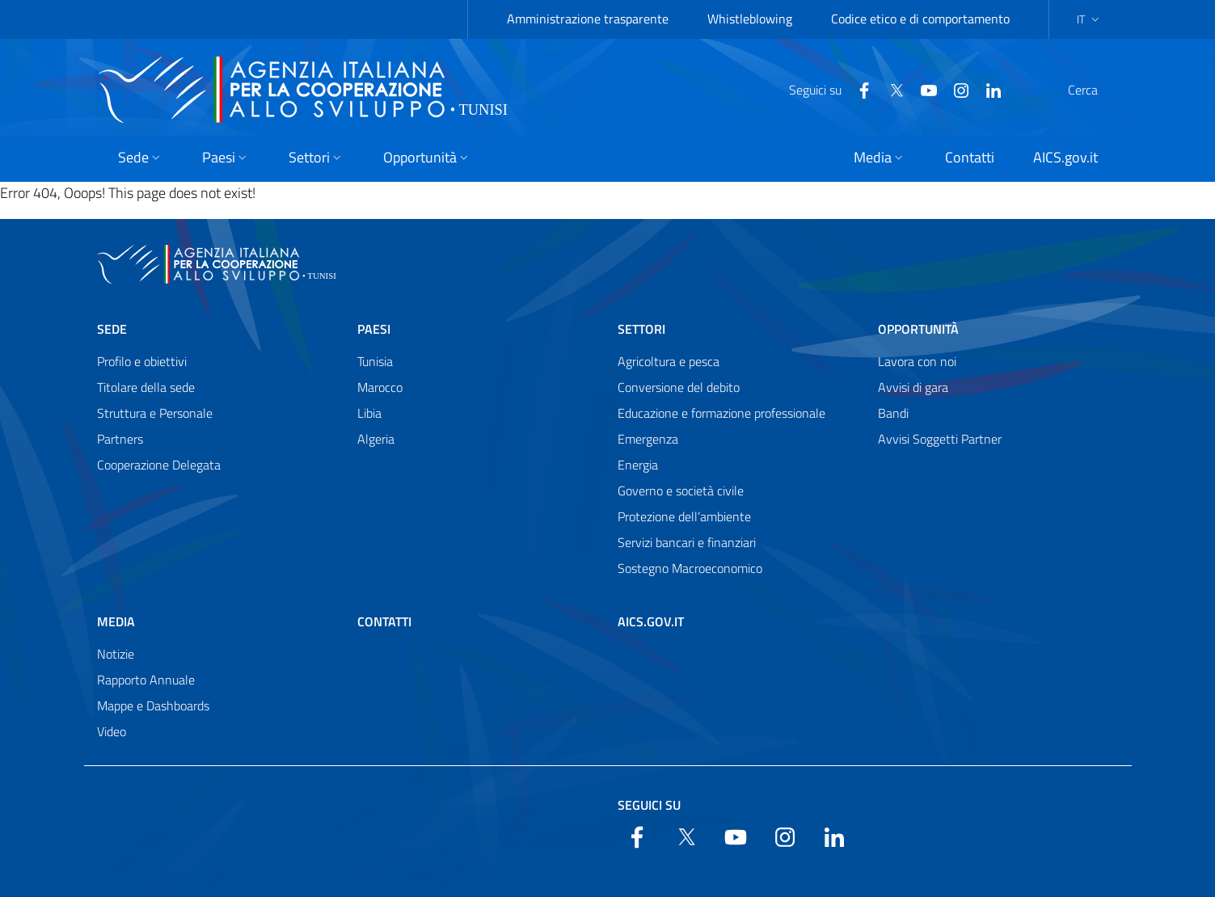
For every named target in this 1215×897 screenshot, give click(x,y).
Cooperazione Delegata (159, 464)
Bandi (893, 413)
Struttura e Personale (155, 413)
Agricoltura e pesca (668, 361)
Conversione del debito (679, 387)
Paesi (373, 329)
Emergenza (648, 438)
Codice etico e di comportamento (920, 18)
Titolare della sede (146, 387)
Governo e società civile (681, 490)
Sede (112, 329)
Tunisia (375, 361)
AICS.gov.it (651, 621)
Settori (641, 329)
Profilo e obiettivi (142, 361)
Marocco (380, 387)
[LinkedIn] (955, 89)
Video (111, 731)
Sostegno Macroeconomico (690, 568)
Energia (638, 464)
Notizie (115, 653)
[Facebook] (825, 89)
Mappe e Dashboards (153, 705)
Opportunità (918, 329)
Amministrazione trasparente (588, 18)
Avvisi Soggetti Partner (940, 438)
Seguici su (649, 805)
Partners (120, 438)
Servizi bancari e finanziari (687, 542)
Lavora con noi (917, 361)
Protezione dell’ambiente (684, 516)
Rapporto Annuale (146, 679)
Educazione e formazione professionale (721, 413)
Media (116, 621)
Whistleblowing (749, 18)
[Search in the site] (1097, 89)
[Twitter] (858, 89)
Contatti (384, 621)
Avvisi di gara (913, 387)
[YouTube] (890, 89)
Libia (369, 413)
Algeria (375, 438)
